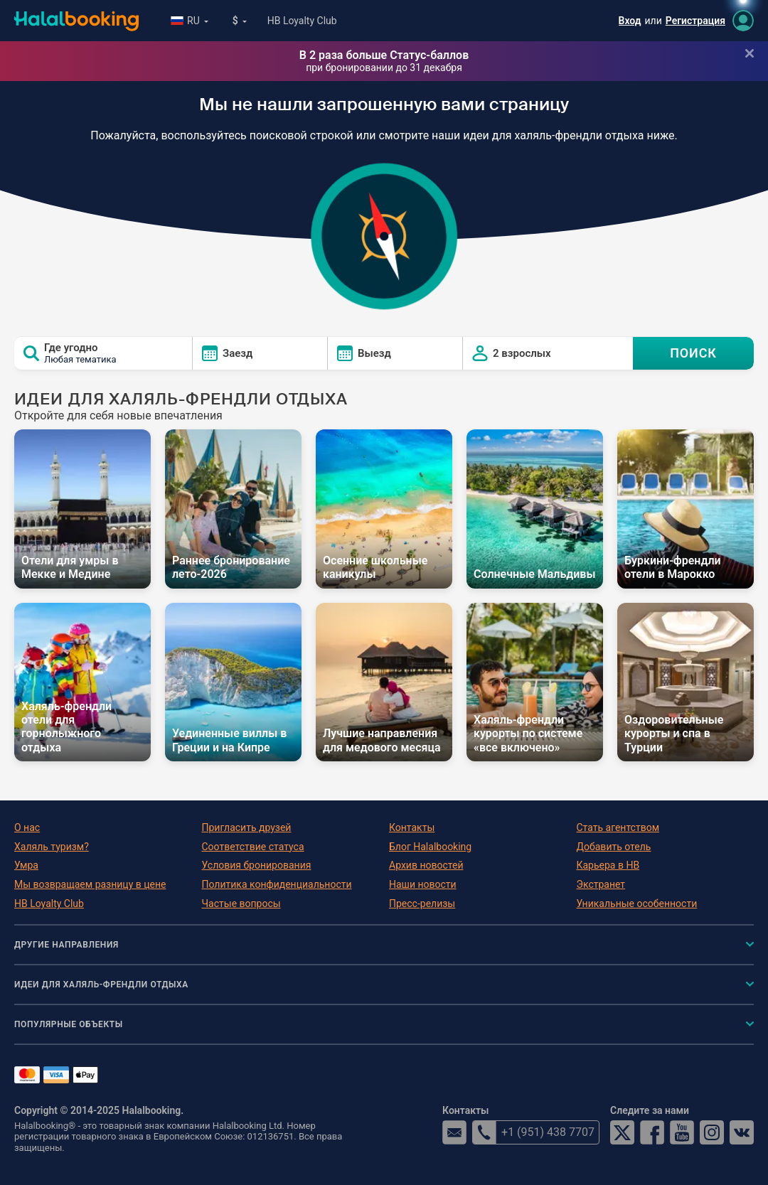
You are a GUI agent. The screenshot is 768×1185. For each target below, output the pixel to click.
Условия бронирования (256, 865)
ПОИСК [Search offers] (693, 352)
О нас (27, 827)
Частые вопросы (241, 903)
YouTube (682, 1132)
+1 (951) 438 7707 (533, 1132)
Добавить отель (614, 846)
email (454, 1132)
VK (742, 1132)
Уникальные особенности (637, 903)
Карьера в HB (608, 865)
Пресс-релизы (422, 903)
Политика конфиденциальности (277, 884)
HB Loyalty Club (302, 20)
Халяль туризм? (51, 846)
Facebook (652, 1132)
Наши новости (423, 884)
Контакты (411, 827)
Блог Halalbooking (430, 846)
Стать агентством (618, 827)
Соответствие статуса (253, 846)
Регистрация (695, 20)
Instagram (712, 1132)
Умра (26, 865)
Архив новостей (426, 865)
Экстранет (601, 884)
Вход (630, 20)
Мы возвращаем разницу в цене (90, 884)
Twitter (622, 1132)
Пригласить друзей (247, 827)
